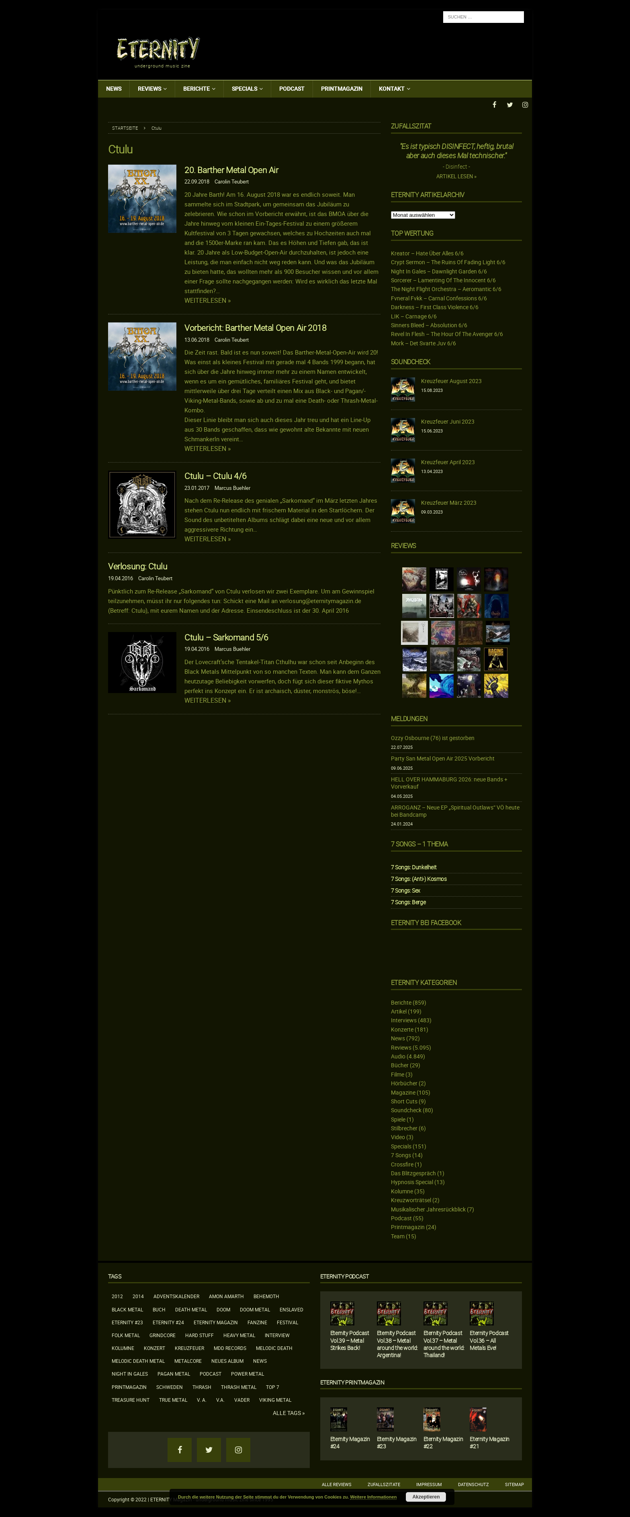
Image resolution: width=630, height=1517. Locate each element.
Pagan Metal (174, 1373)
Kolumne (402, 1191)
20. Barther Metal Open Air (231, 169)
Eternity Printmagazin (352, 1382)
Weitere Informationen (373, 1497)
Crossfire (402, 1164)
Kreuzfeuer (189, 1347)
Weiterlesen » (207, 300)
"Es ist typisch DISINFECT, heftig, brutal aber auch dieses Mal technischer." (456, 150)
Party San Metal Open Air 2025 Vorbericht (443, 758)
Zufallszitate (384, 1484)
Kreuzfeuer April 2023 (448, 461)
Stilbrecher (404, 1128)
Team (398, 1236)
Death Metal (191, 1308)
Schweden (169, 1386)
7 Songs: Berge (408, 901)
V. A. (202, 1399)
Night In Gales (130, 1373)
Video (398, 1136)
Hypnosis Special (412, 1181)
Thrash (201, 1386)
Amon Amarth (226, 1296)
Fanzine (257, 1322)
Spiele (398, 1119)
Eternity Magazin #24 (350, 1442)
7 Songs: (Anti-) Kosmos (419, 878)
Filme (397, 1074)
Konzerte (402, 1029)
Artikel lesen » (456, 176)
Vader (242, 1399)
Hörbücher (404, 1083)
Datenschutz (473, 1484)
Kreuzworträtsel (411, 1199)
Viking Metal (275, 1399)
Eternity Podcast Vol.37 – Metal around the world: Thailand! (443, 1343)
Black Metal (127, 1308)
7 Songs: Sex (405, 890)
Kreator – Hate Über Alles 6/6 (427, 253)
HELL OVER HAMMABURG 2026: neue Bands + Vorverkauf (449, 782)
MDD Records (230, 1347)
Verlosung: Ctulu (138, 565)
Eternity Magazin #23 (397, 1442)
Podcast (292, 88)
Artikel (399, 1011)
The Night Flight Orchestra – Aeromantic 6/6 (446, 288)
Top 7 (272, 1386)
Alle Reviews (337, 1484)
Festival (287, 1322)
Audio (398, 1056)
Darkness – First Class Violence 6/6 (435, 306)
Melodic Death (274, 1347)
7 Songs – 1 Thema (419, 843)
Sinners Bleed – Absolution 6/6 (429, 324)
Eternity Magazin (216, 1322)
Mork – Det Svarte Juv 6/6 (423, 343)
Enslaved (291, 1308)
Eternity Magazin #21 (489, 1442)
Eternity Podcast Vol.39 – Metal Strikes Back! (349, 1340)
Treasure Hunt (130, 1399)
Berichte (196, 88)
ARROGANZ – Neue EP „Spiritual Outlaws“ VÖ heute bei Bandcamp (455, 810)
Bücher (400, 1064)
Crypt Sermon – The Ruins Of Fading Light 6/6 (448, 261)
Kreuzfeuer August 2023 (451, 380)
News (113, 88)
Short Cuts (404, 1101)
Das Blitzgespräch (413, 1172)
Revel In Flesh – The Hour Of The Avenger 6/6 (447, 333)
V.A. (220, 1399)
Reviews (149, 88)
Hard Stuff (199, 1334)
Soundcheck (410, 361)
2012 (117, 1296)
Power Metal (247, 1373)
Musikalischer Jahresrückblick (428, 1209)
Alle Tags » (289, 1412)
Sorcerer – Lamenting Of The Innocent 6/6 (443, 279)
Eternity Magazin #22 (443, 1442)
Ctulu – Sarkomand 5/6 (226, 636)
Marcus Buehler (232, 487)
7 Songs (401, 1154)
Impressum (429, 1484)
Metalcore (188, 1360)
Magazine (403, 1091)
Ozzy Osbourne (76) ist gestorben (433, 737)
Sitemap (514, 1484)
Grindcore (162, 1334)
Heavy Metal (239, 1334)
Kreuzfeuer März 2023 (449, 502)
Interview (277, 1334)
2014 (138, 1296)
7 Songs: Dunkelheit (413, 867)
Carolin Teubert (232, 181)
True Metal (173, 1399)
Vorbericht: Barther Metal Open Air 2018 (255, 327)
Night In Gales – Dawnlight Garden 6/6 (439, 271)
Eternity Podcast (344, 1276)
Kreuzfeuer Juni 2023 (448, 421)
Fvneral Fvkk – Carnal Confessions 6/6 (439, 298)
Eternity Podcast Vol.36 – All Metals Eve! (489, 1340)
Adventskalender (176, 1296)
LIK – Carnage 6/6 (414, 316)
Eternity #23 (127, 1322)
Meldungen (409, 718)
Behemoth (266, 1296)
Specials (244, 88)
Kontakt (392, 88)
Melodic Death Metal (138, 1360)
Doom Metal (255, 1308)
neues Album (227, 1360)
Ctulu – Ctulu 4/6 (215, 475)
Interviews (404, 1020)
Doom (223, 1308)
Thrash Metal (238, 1386)
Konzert (154, 1347)
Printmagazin (341, 88)
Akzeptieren (426, 1497)
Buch (159, 1308)
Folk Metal (126, 1334)
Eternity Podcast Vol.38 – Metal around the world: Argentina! (397, 1343)
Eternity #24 (168, 1322)
